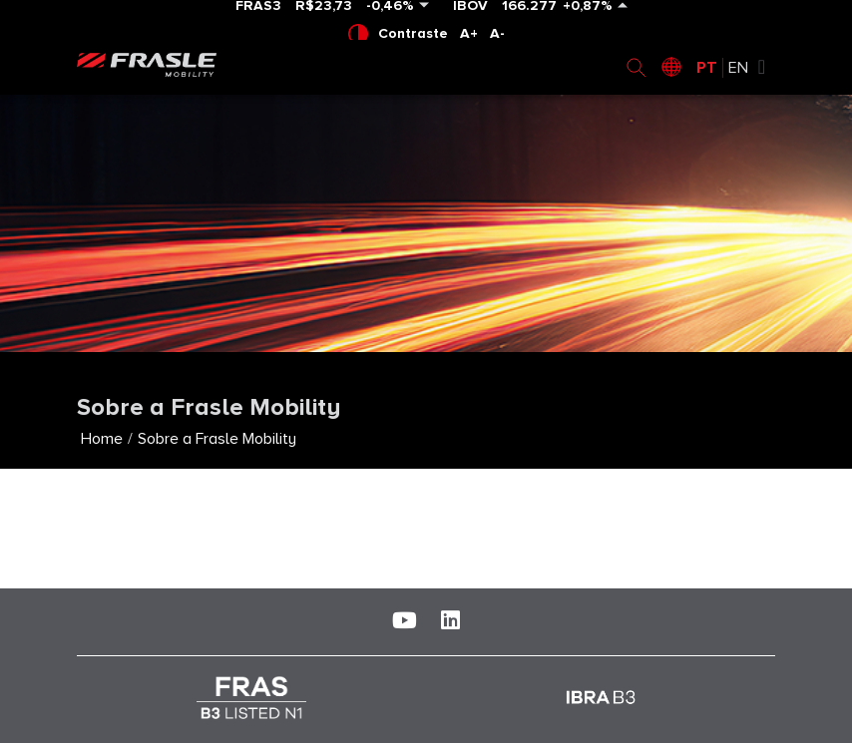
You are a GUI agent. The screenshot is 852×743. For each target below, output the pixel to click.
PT (706, 68)
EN (738, 68)
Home (102, 439)
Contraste (398, 34)
